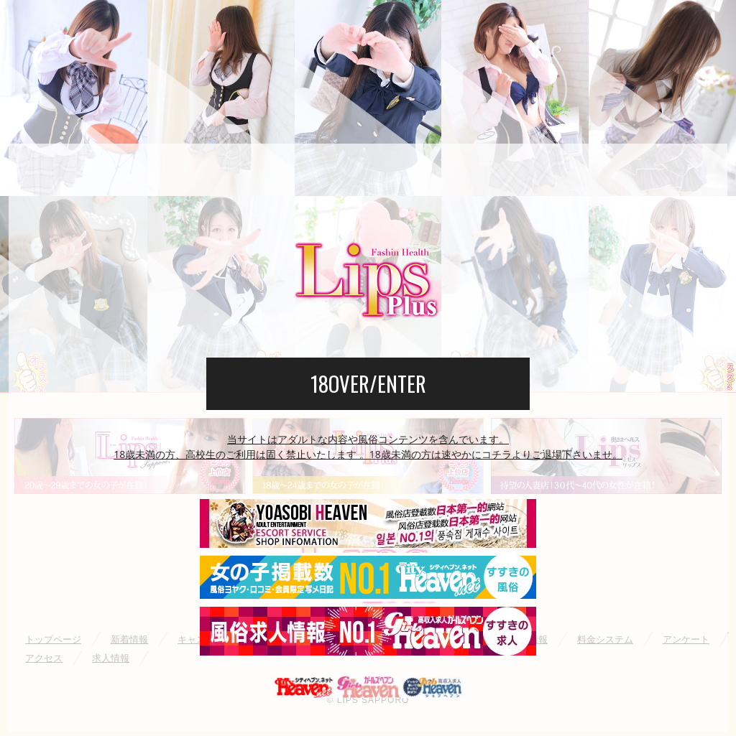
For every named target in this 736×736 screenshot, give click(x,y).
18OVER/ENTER (368, 383)
